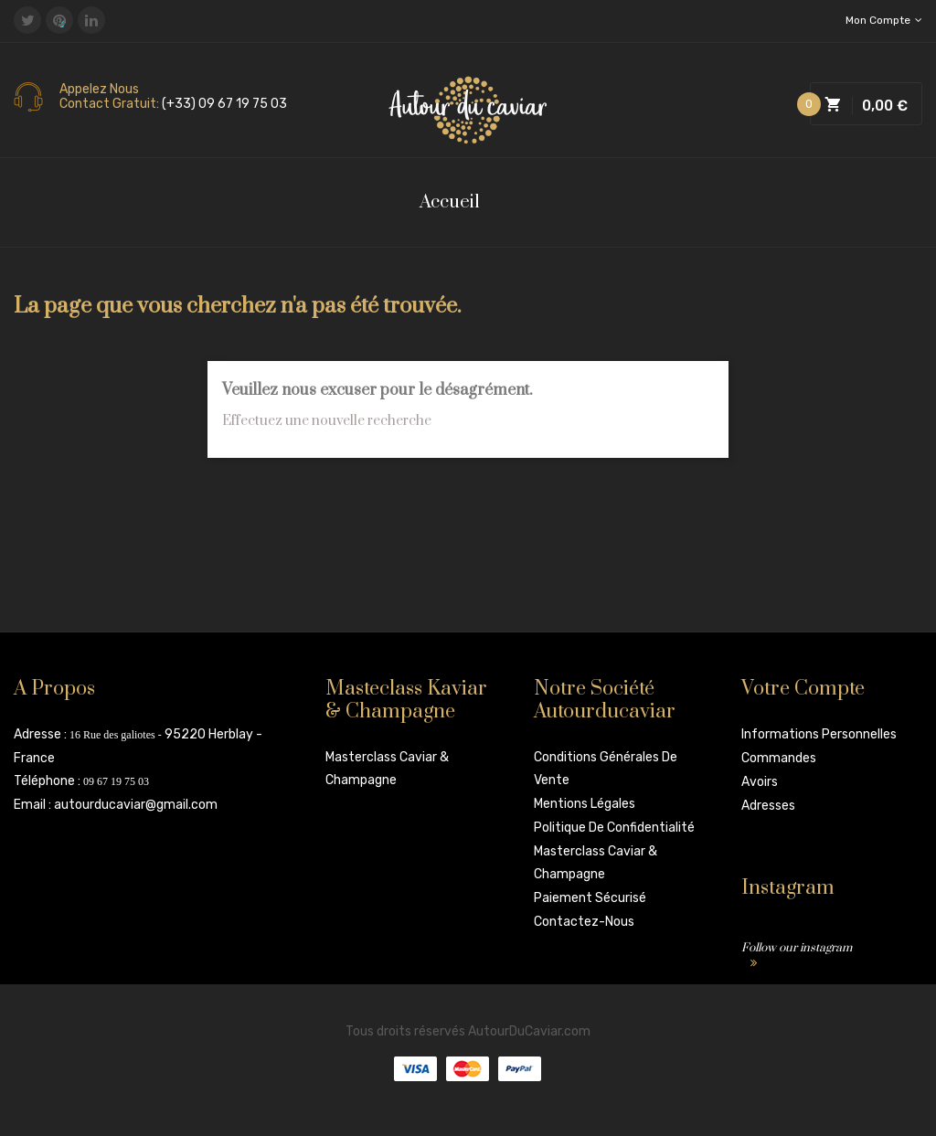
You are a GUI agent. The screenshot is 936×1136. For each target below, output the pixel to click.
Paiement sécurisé (590, 898)
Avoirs (759, 782)
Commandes (778, 758)
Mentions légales (584, 804)
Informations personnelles (819, 734)
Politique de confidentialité (614, 827)
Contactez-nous (584, 921)
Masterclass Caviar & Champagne (387, 768)
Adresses (768, 805)
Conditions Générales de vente (605, 768)
